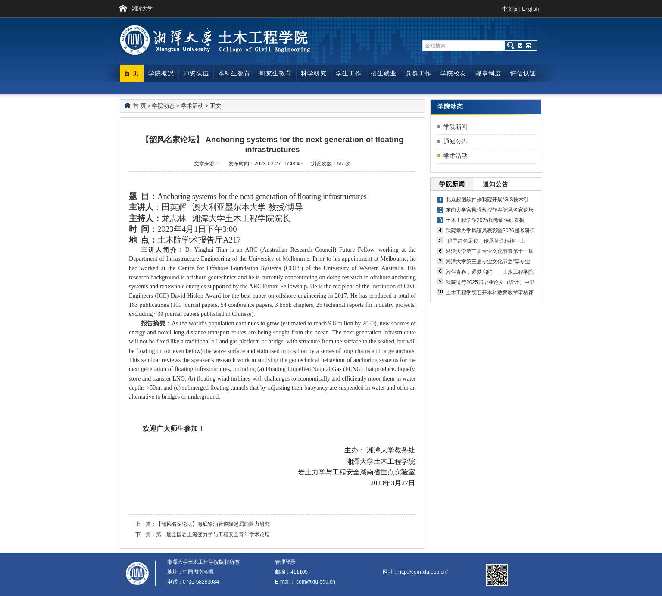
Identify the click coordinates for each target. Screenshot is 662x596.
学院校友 (453, 73)
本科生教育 (234, 73)
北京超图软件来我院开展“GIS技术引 (487, 200)
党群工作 (418, 73)
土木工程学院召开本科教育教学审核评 (490, 293)
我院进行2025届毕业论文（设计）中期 (490, 282)
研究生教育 (275, 73)
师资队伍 (196, 73)
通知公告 (455, 141)
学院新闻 (455, 126)
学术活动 (192, 106)
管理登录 (285, 562)
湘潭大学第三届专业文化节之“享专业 (488, 262)
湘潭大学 (142, 9)
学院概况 (161, 73)
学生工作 (349, 73)
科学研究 (314, 73)
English (530, 9)
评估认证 (523, 73)
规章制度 (488, 73)
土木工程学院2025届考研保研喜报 (485, 220)
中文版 (510, 9)
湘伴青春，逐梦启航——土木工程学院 (490, 272)
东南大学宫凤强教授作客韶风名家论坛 (490, 210)
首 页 (131, 73)
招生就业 (384, 73)
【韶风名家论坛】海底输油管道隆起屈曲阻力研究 (213, 524)
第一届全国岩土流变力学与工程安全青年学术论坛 (213, 534)
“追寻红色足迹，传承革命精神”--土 (485, 241)
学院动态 (163, 106)
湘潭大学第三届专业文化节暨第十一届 (490, 251)
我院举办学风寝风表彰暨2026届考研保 (490, 231)
